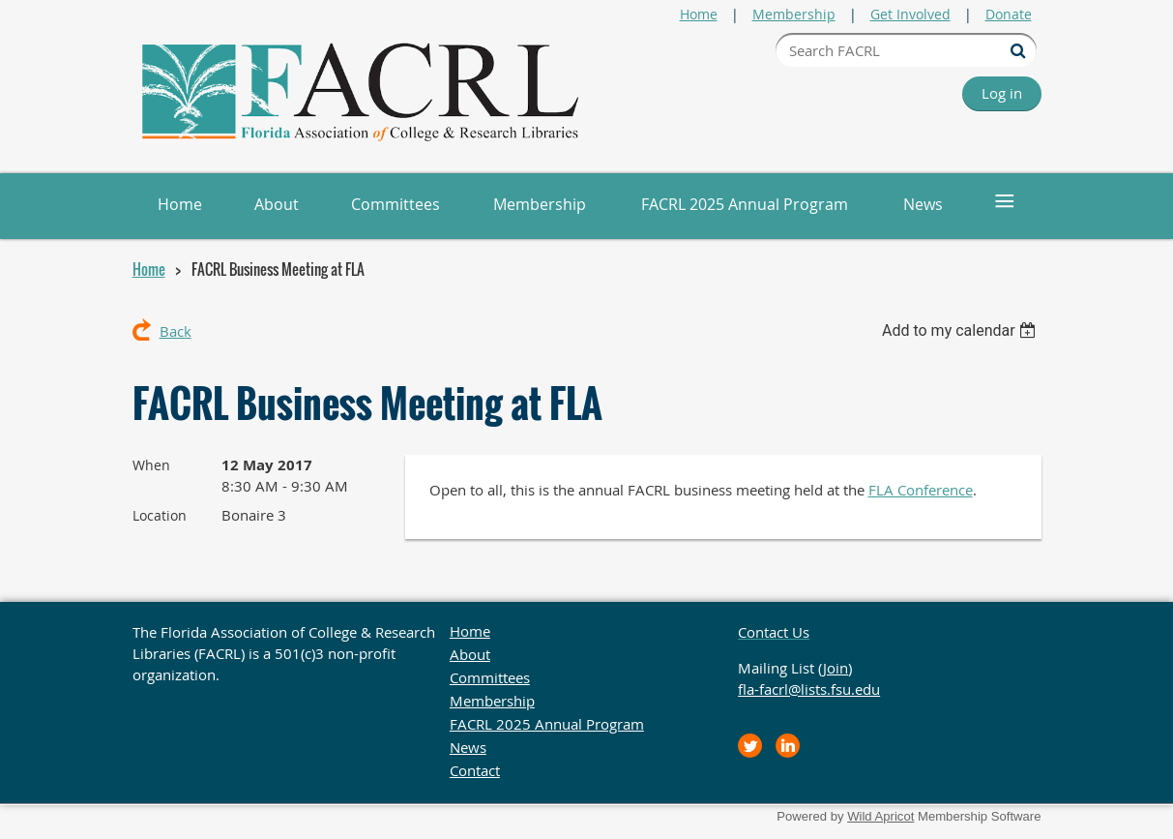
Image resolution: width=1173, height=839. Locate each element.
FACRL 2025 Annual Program (547, 724)
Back (175, 331)
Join (835, 667)
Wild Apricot (880, 816)
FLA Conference (920, 489)
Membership (794, 14)
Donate (1008, 14)
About (470, 654)
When (151, 465)
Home (699, 14)
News (468, 747)
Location (159, 515)
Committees (490, 677)
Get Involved (910, 14)
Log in (1002, 93)
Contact (475, 770)
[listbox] (961, 330)
